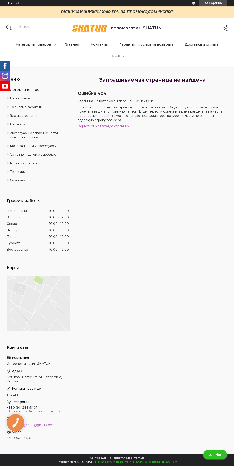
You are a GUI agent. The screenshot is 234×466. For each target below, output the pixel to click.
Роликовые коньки (25, 163)
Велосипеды (20, 98)
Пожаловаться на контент (113, 461)
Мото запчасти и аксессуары (33, 146)
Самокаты (18, 180)
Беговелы (18, 124)
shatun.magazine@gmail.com (30, 425)
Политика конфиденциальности (155, 461)
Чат (215, 454)
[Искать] (9, 28)
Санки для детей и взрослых (33, 155)
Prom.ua (138, 457)
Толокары (17, 172)
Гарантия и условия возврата (146, 44)
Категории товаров (33, 44)
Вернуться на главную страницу (103, 126)
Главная (72, 44)
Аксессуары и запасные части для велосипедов (34, 135)
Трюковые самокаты (26, 107)
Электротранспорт (25, 116)
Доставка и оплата (201, 44)
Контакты (99, 44)
